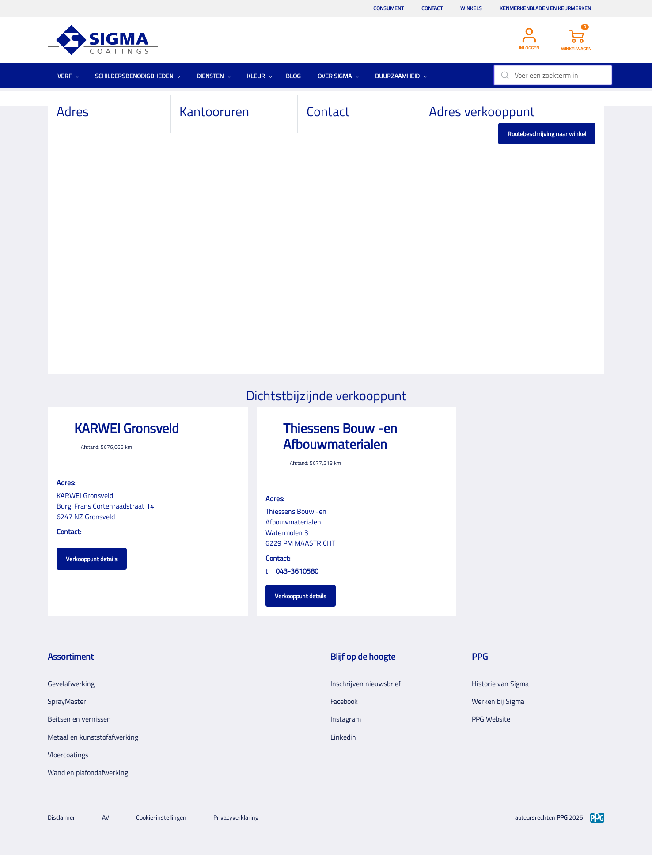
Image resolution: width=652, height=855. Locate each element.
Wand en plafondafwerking (88, 772)
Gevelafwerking (71, 683)
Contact (432, 8)
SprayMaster (67, 701)
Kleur (259, 75)
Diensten (214, 75)
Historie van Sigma (500, 683)
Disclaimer (61, 817)
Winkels (471, 8)
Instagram (345, 719)
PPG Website (491, 719)
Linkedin (343, 737)
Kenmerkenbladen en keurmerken (545, 8)
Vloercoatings (68, 754)
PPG (562, 817)
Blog (293, 75)
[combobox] (552, 75)
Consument (388, 8)
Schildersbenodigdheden (137, 75)
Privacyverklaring (235, 817)
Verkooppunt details (92, 558)
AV (105, 817)
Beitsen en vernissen (79, 719)
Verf (68, 75)
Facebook (344, 701)
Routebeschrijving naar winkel (547, 133)
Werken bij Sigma (498, 701)
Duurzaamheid (401, 75)
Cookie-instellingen (161, 817)
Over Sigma (338, 75)
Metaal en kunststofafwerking (93, 737)
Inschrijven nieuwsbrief (365, 683)
